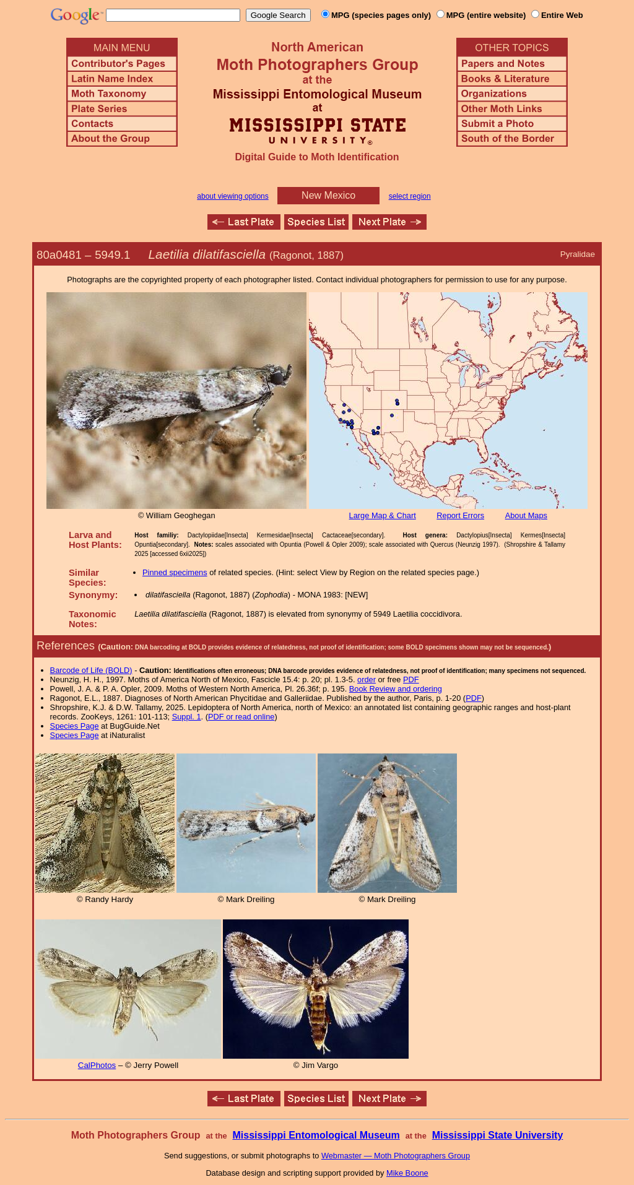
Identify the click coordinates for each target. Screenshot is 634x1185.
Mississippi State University (497, 1135)
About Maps (526, 515)
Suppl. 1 (186, 716)
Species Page (74, 726)
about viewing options (232, 196)
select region (410, 196)
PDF (411, 679)
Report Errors (460, 515)
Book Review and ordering (395, 688)
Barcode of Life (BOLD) (91, 670)
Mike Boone (407, 1173)
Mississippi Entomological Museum (315, 1135)
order (366, 679)
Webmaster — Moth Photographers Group (395, 1155)
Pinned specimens (174, 572)
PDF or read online (241, 716)
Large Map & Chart (382, 515)
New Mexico (328, 195)
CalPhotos (97, 1065)
